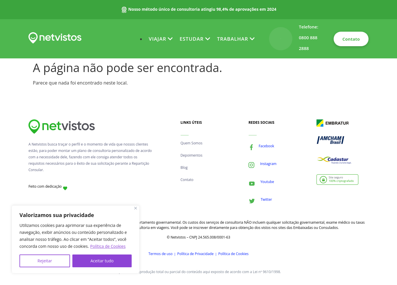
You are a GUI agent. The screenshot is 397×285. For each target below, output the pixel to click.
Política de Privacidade (195, 253)
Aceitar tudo (102, 261)
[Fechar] (135, 208)
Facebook (266, 146)
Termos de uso (161, 253)
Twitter (266, 199)
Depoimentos (191, 155)
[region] (76, 239)
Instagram (268, 163)
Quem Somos (191, 143)
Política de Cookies (108, 246)
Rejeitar (44, 261)
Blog (184, 167)
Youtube (267, 181)
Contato (187, 179)
